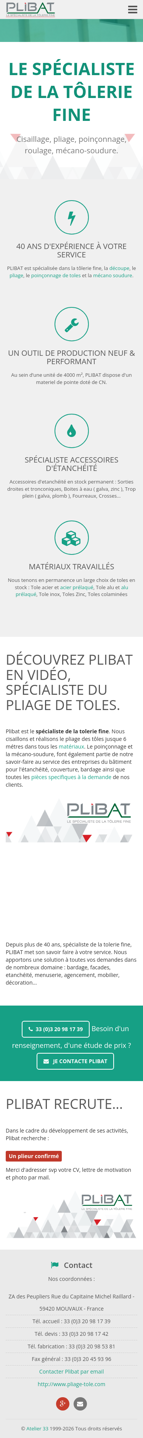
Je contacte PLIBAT (75, 1061)
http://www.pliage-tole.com (71, 1384)
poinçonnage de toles (56, 275)
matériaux (71, 746)
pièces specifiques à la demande (71, 777)
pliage (16, 275)
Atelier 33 (37, 1428)
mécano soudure (112, 275)
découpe (119, 268)
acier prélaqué (76, 587)
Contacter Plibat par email (71, 1371)
